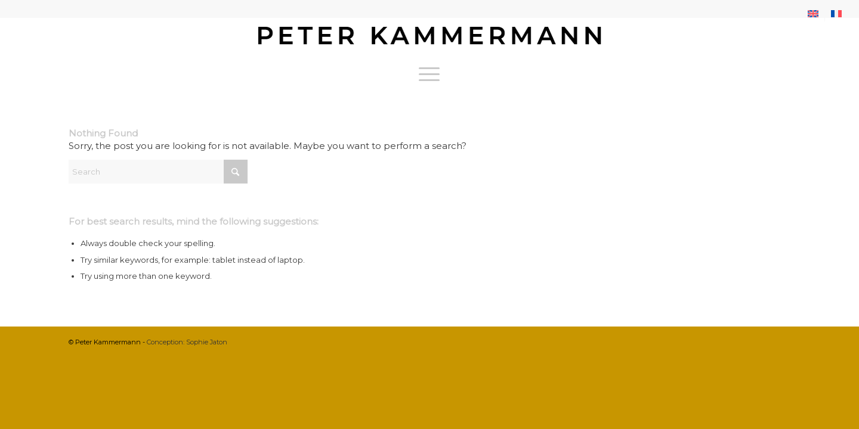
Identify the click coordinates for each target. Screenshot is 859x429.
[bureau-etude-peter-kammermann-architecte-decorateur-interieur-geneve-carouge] (429, 38)
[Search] (158, 172)
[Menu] (429, 74)
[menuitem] (813, 13)
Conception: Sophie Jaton (187, 342)
